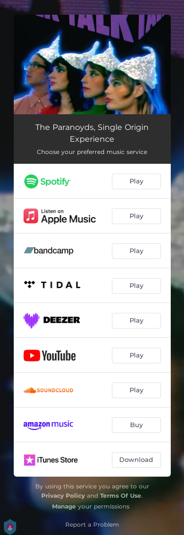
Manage (64, 506)
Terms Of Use (120, 495)
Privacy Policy (63, 495)
